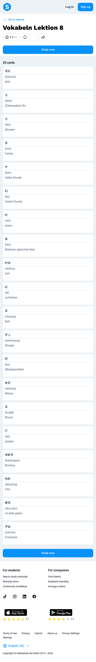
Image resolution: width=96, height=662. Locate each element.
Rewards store (11, 581)
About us (52, 633)
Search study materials (15, 576)
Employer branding (58, 581)
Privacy (26, 633)
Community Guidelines (15, 586)
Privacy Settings (71, 633)
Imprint (38, 633)
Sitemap (7, 637)
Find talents (54, 576)
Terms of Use (10, 633)
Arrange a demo (56, 586)
